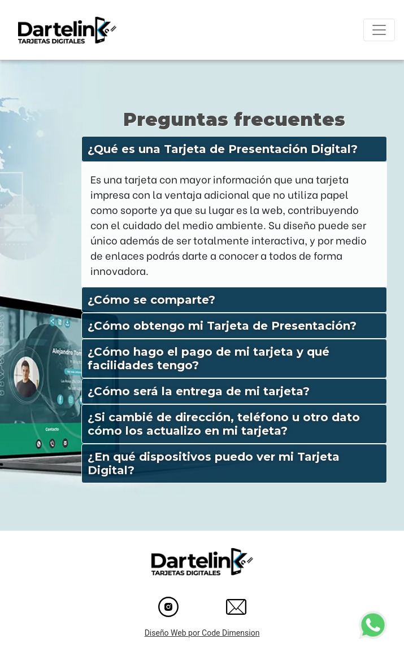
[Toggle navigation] (379, 30)
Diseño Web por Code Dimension (202, 632)
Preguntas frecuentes (234, 119)
